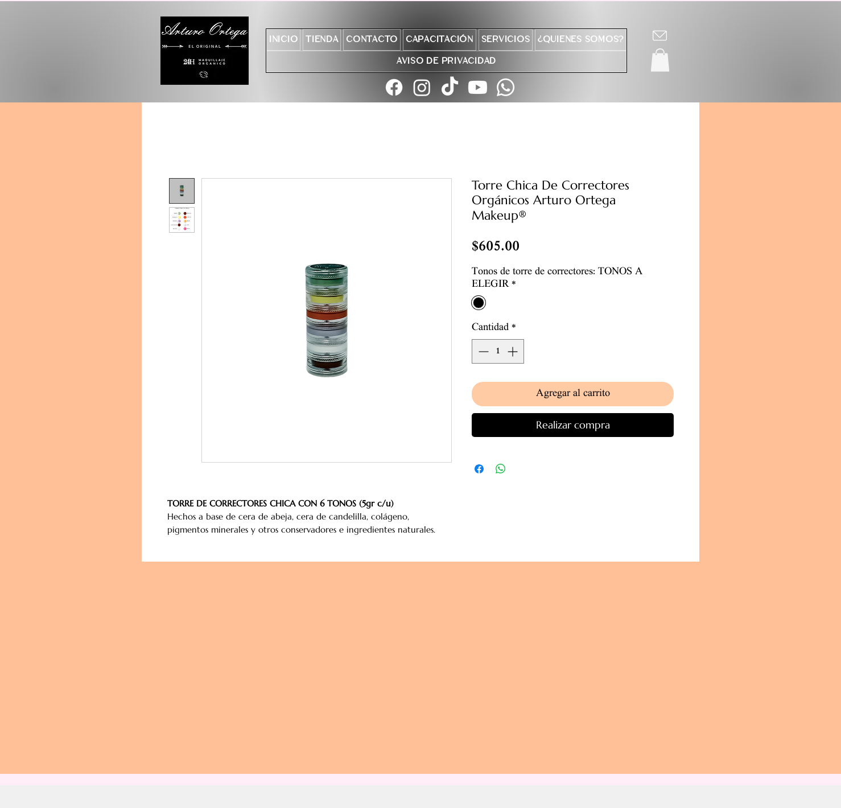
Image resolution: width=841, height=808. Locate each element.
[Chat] (660, 35)
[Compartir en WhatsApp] (501, 469)
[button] (660, 60)
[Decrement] (482, 351)
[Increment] (513, 351)
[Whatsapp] (505, 87)
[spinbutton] (498, 351)
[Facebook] (394, 87)
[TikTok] (450, 87)
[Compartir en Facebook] (479, 469)
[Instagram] (422, 87)
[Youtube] (478, 87)
